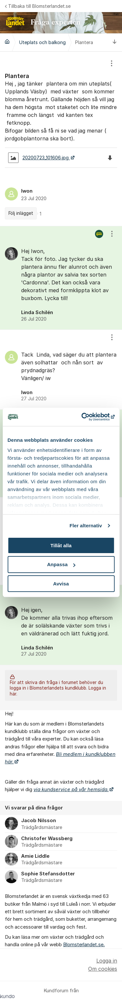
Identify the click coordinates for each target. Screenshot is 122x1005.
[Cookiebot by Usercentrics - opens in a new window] (87, 417)
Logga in (106, 960)
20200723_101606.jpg (39, 157)
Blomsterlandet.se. (84, 945)
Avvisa (61, 583)
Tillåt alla (61, 545)
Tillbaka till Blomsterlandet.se (38, 6)
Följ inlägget (20, 213)
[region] (61, 139)
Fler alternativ (86, 525)
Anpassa (61, 564)
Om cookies (102, 968)
